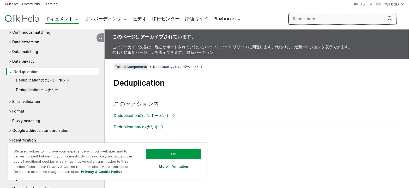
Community (31, 4)
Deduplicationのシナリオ (37, 89)
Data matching (25, 51)
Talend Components (131, 66)
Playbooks (224, 18)
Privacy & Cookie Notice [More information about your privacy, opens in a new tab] (101, 171)
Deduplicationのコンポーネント (42, 80)
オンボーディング (103, 18)
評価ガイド (196, 18)
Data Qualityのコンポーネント (176, 66)
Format (18, 111)
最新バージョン (200, 52)
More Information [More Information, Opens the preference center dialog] (173, 166)
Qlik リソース (362, 4)
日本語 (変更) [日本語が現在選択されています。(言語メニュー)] (391, 4)
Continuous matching (31, 32)
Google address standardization (41, 130)
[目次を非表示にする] (100, 37)
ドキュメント (59, 18)
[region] (107, 161)
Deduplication (26, 71)
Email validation (26, 101)
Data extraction (25, 42)
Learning (50, 4)
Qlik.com (12, 4)
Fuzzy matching (26, 121)
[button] (390, 18)
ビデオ (140, 18)
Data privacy (23, 61)
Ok (173, 154)
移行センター (166, 18)
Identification (24, 140)
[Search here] (342, 18)
